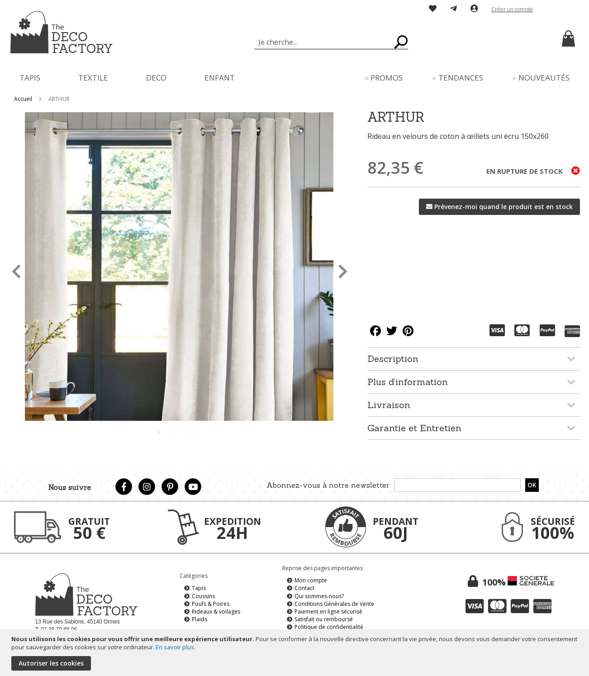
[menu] (294, 77)
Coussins (203, 596)
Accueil (23, 99)
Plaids (199, 619)
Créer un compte (512, 9)
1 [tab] (158, 432)
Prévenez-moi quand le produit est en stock (503, 206)
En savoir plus (175, 647)
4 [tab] (199, 432)
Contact (304, 588)
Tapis (199, 588)
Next (342, 267)
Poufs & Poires (210, 604)
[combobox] (331, 42)
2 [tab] (172, 432)
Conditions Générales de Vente (334, 604)
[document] (295, 653)
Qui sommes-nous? (319, 596)
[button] (559, 9)
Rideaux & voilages (216, 611)
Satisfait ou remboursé (323, 619)
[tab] (473, 358)
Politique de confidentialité (328, 627)
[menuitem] (30, 77)
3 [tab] (185, 432)
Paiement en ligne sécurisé (328, 611)
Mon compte (310, 580)
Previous (15, 267)
